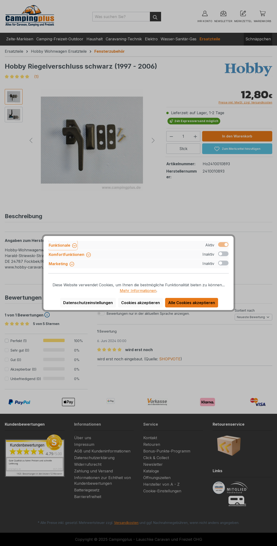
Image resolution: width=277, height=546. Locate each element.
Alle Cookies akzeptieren (191, 302)
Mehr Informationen (138, 290)
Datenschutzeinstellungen (88, 302)
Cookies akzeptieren (140, 302)
